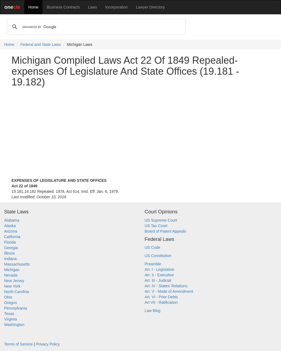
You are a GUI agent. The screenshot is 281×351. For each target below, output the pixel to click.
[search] (95, 27)
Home (33, 7)
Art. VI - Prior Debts (161, 297)
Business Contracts (63, 7)
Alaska (10, 226)
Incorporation (116, 7)
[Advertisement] (140, 129)
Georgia (11, 248)
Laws (92, 7)
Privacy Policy (48, 344)
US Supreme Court (161, 220)
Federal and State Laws (40, 44)
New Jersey (14, 280)
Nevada (10, 275)
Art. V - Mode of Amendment (169, 291)
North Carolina (16, 291)
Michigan (11, 270)
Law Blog (153, 310)
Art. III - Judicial (158, 280)
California (12, 237)
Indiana (10, 259)
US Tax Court (156, 226)
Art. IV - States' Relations (166, 286)
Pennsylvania (15, 308)
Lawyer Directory (150, 7)
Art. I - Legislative (159, 269)
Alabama (11, 220)
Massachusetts (17, 264)
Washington (14, 324)
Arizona (10, 231)
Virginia (10, 319)
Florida (10, 242)
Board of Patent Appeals (165, 231)
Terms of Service (18, 344)
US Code (152, 247)
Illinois (9, 253)
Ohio (8, 297)
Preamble (153, 264)
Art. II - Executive (159, 275)
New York (12, 286)
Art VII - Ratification (161, 302)
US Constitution (158, 256)
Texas (9, 313)
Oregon (10, 302)
